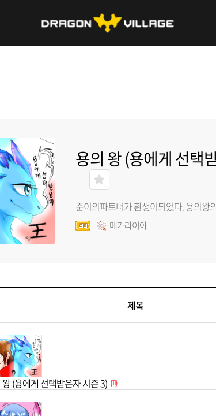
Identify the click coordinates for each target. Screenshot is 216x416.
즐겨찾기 (99, 179)
